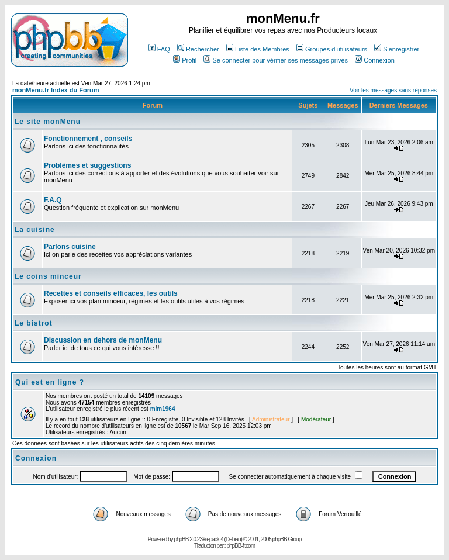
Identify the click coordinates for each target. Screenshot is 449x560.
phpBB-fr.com (240, 545)
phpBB (181, 539)
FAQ (159, 49)
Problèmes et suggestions (87, 165)
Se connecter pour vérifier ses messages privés (275, 60)
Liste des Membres (257, 49)
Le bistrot (34, 323)
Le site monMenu (48, 121)
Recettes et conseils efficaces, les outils (111, 293)
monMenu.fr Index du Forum (55, 90)
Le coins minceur (48, 276)
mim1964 (162, 409)
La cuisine (35, 230)
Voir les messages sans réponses (393, 90)
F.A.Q (53, 200)
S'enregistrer (396, 49)
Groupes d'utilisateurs (331, 49)
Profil (184, 60)
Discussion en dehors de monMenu (103, 340)
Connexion (375, 60)
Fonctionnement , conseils (88, 138)
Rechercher (198, 49)
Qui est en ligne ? (49, 382)
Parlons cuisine (70, 247)
